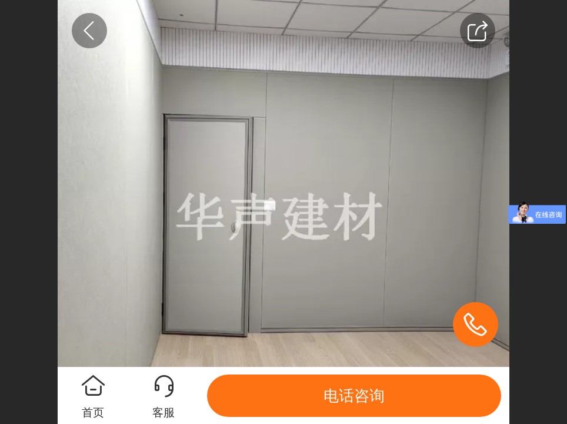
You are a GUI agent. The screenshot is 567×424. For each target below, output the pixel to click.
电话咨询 (354, 396)
